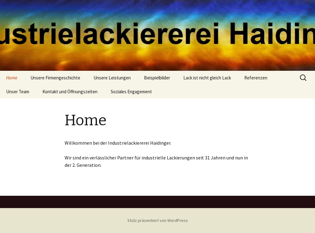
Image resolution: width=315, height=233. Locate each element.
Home (11, 78)
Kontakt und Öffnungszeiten (70, 91)
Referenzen (255, 78)
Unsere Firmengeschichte (55, 78)
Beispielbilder (157, 78)
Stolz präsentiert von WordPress (157, 220)
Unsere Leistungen (112, 78)
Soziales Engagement (131, 91)
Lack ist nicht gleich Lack (207, 78)
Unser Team (17, 91)
